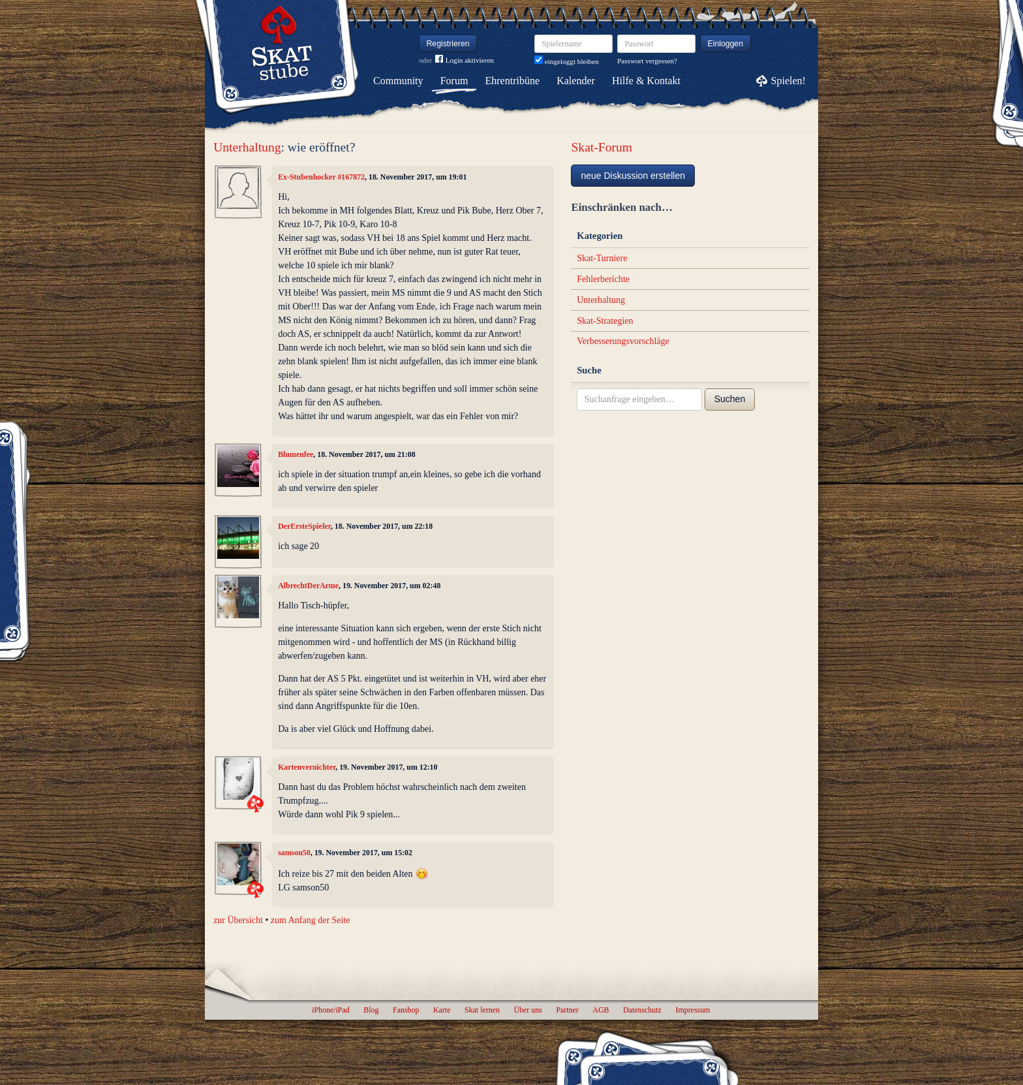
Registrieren (448, 43)
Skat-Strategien (605, 321)
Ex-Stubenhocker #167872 (321, 176)
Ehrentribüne (512, 80)
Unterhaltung (247, 147)
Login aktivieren (464, 60)
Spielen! (788, 80)
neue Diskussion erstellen (633, 175)
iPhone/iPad (330, 1009)
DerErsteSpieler (304, 526)
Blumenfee (295, 454)
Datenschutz (642, 1009)
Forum (454, 80)
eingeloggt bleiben (566, 61)
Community (398, 80)
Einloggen (726, 43)
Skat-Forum (601, 147)
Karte (441, 1009)
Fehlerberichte (603, 279)
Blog (370, 1009)
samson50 (294, 852)
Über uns (527, 1009)
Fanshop (406, 1009)
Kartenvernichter (306, 767)
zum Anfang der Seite (310, 920)
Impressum (692, 1009)
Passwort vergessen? (647, 61)
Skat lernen (482, 1009)
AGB (600, 1009)
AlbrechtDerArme (308, 585)
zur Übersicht (238, 920)
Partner (567, 1009)
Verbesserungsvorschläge (623, 341)
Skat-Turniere (602, 258)
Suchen (729, 399)
